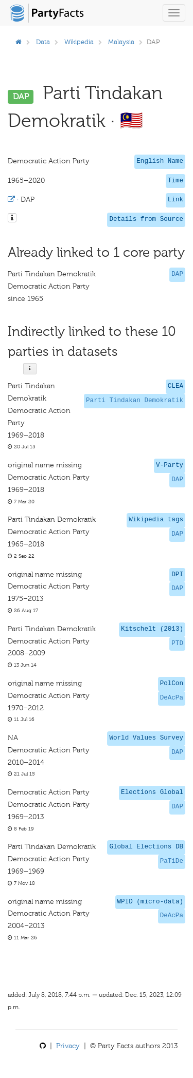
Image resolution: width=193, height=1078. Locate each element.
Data (43, 42)
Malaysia (121, 42)
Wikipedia (79, 42)
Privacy (68, 1046)
